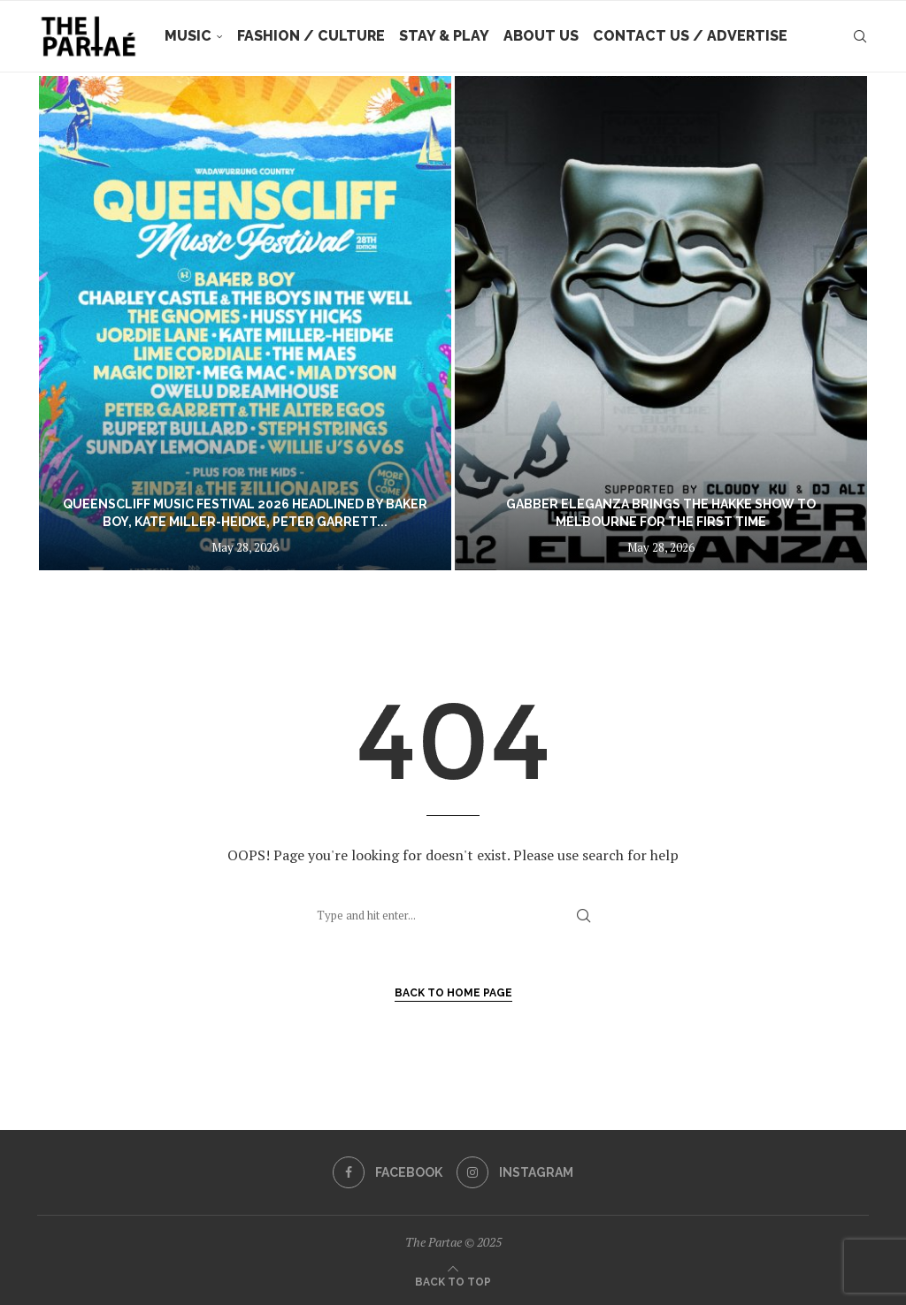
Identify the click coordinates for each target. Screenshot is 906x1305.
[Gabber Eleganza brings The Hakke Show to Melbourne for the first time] (661, 323)
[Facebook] (387, 1172)
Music (188, 35)
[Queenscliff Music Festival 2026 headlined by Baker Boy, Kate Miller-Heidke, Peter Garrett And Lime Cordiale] (245, 323)
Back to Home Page (453, 993)
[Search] (860, 36)
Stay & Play (444, 35)
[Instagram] (515, 1172)
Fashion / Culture (311, 35)
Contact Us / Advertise (690, 35)
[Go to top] (453, 1280)
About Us (541, 35)
